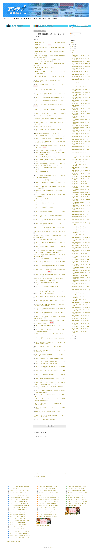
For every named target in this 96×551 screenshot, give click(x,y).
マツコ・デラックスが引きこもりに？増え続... (20, 537)
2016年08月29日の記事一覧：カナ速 (80, 111)
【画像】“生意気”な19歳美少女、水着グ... (48, 490)
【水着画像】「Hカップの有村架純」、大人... (49, 492)
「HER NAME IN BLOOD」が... (75, 505)
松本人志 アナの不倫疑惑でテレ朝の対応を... (77, 497)
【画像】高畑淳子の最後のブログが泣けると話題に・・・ (49, 136)
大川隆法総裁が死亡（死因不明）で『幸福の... (49, 505)
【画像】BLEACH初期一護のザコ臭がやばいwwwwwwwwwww (50, 296)
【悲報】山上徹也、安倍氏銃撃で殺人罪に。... (20, 501)
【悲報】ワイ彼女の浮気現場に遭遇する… (45, 180)
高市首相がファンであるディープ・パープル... (20, 490)
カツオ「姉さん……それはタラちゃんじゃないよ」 (47, 293)
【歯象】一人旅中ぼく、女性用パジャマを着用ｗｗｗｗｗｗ (49, 113)
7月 (73, 335)
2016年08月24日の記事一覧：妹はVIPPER (81, 259)
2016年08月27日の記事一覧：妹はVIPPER (81, 159)
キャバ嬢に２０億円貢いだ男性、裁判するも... (20, 486)
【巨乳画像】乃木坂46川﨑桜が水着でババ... (48, 488)
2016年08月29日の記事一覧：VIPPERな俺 (81, 103)
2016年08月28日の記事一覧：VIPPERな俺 (81, 141)
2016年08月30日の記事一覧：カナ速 (80, 74)
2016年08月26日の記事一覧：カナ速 (80, 214)
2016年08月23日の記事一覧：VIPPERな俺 (81, 307)
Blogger (50, 547)
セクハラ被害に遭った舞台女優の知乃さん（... (49, 497)
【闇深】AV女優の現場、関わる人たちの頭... (19, 497)
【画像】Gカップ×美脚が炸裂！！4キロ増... (48, 486)
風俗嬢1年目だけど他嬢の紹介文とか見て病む (46, 133)
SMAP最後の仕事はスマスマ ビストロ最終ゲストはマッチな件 (50, 231)
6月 (73, 336)
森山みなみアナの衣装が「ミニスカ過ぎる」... (49, 499)
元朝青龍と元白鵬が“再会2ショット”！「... (19, 512)
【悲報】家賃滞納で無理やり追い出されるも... (20, 505)
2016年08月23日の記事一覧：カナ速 (80, 318)
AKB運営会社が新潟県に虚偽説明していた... (48, 512)
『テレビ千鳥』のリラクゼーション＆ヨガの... (49, 501)
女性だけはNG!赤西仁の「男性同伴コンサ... (19, 529)
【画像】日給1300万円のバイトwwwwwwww (46, 363)
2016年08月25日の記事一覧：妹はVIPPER (81, 226)
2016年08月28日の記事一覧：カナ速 (80, 139)
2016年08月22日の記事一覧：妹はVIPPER (81, 326)
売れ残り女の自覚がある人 (15, 488)
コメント (72, 35)
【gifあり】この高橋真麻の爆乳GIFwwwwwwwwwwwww (48, 97)
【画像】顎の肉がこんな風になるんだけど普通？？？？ (48, 291)
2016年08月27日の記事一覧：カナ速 (80, 181)
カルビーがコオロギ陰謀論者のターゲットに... (49, 503)
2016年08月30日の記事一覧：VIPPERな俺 (81, 66)
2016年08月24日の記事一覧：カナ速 (80, 275)
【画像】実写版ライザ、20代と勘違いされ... (19, 503)
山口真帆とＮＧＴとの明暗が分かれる (18, 522)
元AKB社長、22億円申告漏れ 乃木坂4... (48, 507)
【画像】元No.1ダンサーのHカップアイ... (48, 495)
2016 (72, 44)
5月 (73, 338)
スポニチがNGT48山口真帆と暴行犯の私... (48, 516)
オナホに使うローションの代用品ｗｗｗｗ (45, 115)
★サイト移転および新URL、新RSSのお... (19, 507)
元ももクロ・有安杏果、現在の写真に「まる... (20, 518)
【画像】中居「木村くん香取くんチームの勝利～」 (47, 239)
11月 (73, 48)
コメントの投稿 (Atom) (41, 476)
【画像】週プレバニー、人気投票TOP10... (19, 499)
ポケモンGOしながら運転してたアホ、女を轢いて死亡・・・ (50, 346)
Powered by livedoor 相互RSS (13, 541)
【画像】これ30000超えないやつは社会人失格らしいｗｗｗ (49, 361)
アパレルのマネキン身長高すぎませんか (18, 495)
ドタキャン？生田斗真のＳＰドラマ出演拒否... (20, 531)
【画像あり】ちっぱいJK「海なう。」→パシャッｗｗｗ (48, 138)
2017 (72, 42)
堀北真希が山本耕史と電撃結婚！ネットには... (20, 535)
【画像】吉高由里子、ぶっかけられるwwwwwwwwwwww (49, 358)
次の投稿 (36, 473)
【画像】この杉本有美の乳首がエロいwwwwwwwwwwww (49, 104)
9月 (73, 52)
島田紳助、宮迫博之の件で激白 (16, 526)
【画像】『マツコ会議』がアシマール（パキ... (78, 501)
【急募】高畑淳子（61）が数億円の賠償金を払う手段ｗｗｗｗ (50, 325)
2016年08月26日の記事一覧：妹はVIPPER (81, 192)
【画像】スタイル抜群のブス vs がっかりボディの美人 (48, 258)
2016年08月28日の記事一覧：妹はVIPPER (81, 125)
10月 (73, 50)
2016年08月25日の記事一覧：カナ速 (80, 245)
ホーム (49, 473)
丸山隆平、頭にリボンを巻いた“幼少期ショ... (19, 516)
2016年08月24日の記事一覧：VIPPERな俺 (81, 270)
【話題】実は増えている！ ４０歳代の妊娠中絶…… (47, 150)
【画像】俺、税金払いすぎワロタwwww (44, 157)
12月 (73, 46)
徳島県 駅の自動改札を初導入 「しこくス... (20, 492)
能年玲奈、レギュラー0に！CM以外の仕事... (19, 533)
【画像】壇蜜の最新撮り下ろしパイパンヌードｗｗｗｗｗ (49, 84)
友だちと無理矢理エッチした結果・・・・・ (45, 126)
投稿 (71, 33)
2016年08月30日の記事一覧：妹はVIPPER (81, 61)
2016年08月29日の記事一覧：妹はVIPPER (81, 92)
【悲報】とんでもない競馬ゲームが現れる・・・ (47, 419)
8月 (73, 54)
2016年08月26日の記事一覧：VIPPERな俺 (81, 194)
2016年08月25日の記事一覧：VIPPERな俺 (81, 237)
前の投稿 (64, 473)
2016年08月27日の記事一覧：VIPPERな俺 (81, 176)
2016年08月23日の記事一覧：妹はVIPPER (81, 302)
